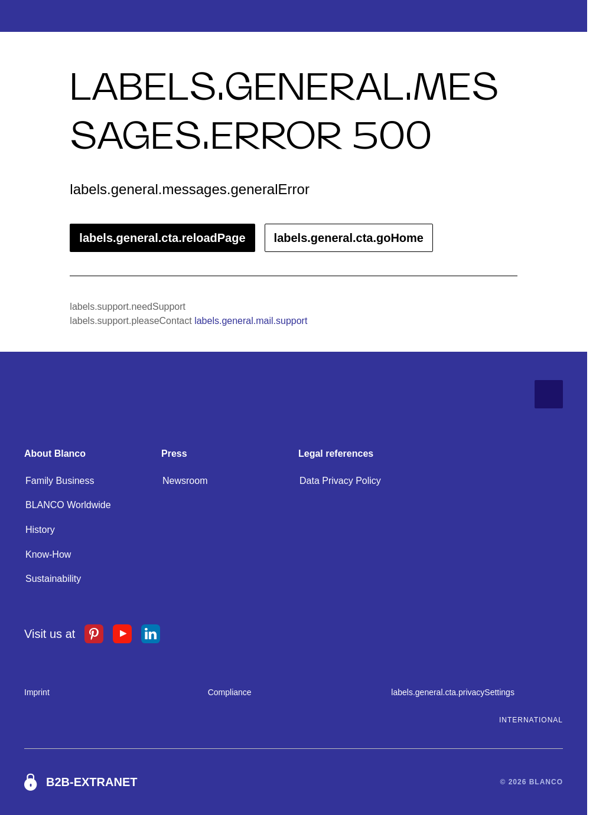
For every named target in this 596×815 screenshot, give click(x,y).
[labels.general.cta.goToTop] (549, 394)
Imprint (37, 692)
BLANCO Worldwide (68, 505)
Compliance (230, 692)
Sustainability (53, 579)
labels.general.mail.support (250, 321)
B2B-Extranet (91, 781)
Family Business (59, 481)
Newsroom (184, 481)
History (40, 530)
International (531, 720)
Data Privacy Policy (340, 481)
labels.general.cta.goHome (349, 237)
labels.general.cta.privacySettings (452, 692)
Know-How (48, 554)
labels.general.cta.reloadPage (162, 237)
